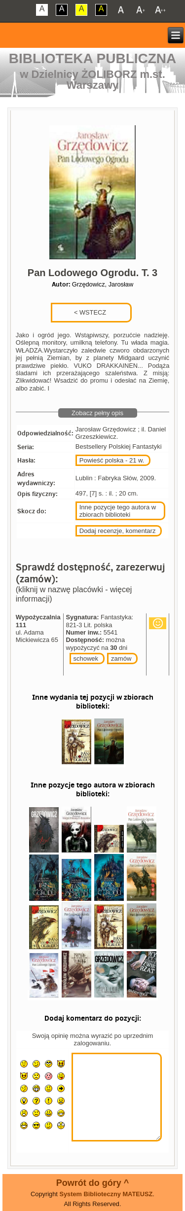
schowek (86, 658)
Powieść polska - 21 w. (112, 460)
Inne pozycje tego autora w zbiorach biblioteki (117, 510)
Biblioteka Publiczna (93, 58)
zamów (121, 658)
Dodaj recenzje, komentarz (117, 530)
